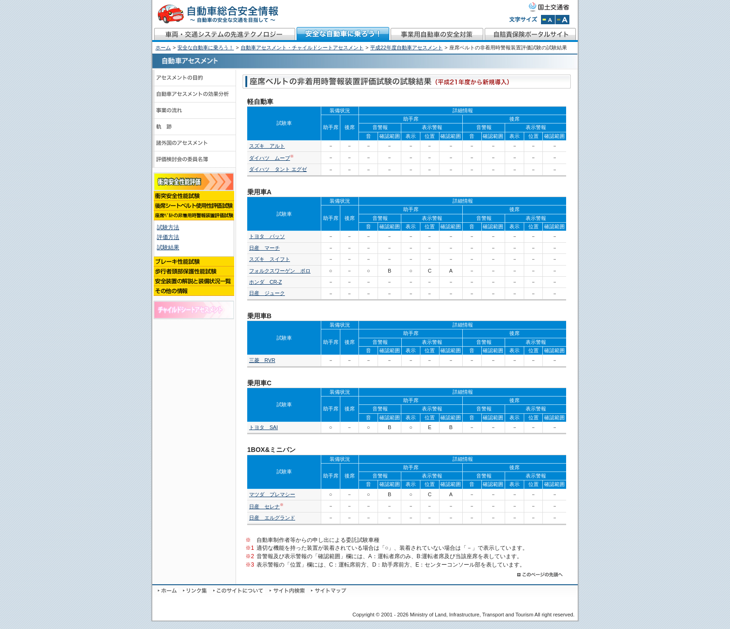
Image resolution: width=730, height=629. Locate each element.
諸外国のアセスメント (194, 143)
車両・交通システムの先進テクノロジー (224, 34)
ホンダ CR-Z (265, 282)
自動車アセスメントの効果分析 (194, 94)
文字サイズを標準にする (548, 19)
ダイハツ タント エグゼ (278, 169)
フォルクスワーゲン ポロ (280, 270)
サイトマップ (328, 591)
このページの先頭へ (540, 575)
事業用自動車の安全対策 (437, 34)
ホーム (163, 47)
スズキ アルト (267, 146)
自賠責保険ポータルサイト (531, 34)
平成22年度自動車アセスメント (406, 47)
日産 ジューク (267, 293)
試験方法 (168, 227)
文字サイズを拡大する (562, 19)
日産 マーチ (264, 248)
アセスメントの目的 (194, 78)
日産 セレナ (264, 506)
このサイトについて (239, 591)
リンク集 (196, 591)
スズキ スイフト (269, 259)
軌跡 (194, 127)
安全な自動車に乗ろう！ (343, 34)
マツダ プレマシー (272, 494)
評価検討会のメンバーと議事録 (194, 159)
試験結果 (168, 247)
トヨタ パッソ (267, 236)
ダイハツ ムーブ (269, 158)
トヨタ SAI (263, 427)
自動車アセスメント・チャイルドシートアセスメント (302, 47)
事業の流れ (194, 111)
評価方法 (168, 237)
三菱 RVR (262, 360)
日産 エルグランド (272, 517)
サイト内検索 (288, 591)
